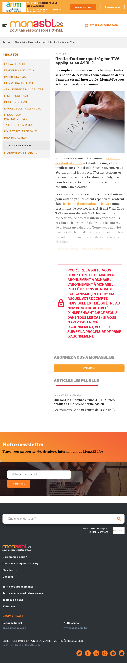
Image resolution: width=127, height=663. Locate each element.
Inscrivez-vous (112, 7)
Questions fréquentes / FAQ (20, 563)
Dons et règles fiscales (21, 131)
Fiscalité (20, 42)
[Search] (63, 519)
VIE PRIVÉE (60, 640)
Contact (7, 576)
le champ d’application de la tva (86, 203)
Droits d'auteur (37, 42)
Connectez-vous (83, 7)
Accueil (6, 42)
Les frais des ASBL (16, 95)
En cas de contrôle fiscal (22, 108)
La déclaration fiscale (20, 83)
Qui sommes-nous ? (14, 556)
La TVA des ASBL (14, 64)
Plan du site (9, 570)
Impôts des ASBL (15, 76)
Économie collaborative (21, 153)
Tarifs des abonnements (17, 586)
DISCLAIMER (75, 640)
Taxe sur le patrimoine (20, 125)
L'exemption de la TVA (19, 70)
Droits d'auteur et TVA (19, 145)
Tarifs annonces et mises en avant (24, 593)
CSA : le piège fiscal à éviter (23, 89)
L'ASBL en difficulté (17, 102)
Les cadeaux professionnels (15, 116)
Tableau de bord (12, 599)
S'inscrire (18, 484)
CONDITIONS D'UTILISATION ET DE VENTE (26, 640)
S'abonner (89, 368)
